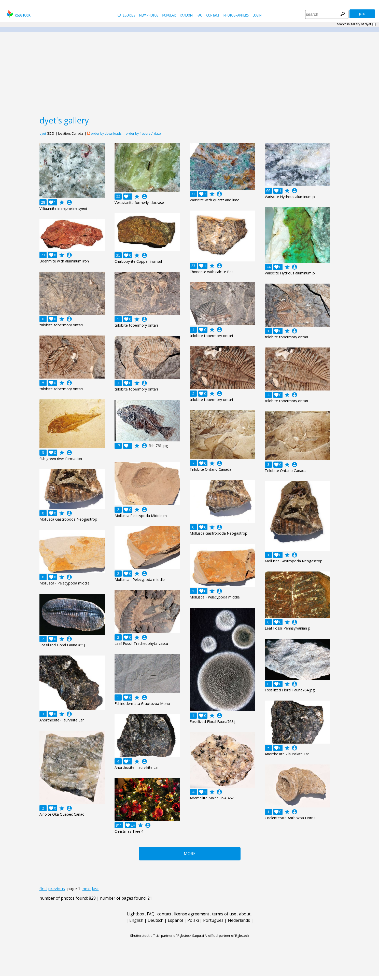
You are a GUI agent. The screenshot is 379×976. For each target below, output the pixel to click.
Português (213, 920)
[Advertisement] (189, 73)
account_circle (69, 202)
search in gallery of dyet (354, 24)
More (189, 853)
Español (175, 920)
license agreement (191, 914)
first (43, 888)
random (186, 15)
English (136, 920)
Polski (193, 920)
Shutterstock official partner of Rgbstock (160, 935)
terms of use (224, 914)
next (86, 888)
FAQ (199, 15)
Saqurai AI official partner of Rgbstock (220, 935)
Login (257, 15)
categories (126, 15)
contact (213, 15)
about (244, 914)
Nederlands (239, 920)
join (362, 14)
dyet (42, 133)
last (95, 888)
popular (169, 15)
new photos (148, 15)
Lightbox (135, 914)
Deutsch (155, 920)
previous (56, 888)
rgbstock (18, 14)
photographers (236, 15)
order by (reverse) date (143, 133)
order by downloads (106, 133)
